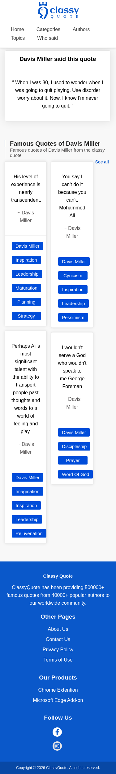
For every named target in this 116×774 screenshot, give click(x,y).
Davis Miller (27, 246)
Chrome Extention (58, 690)
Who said (47, 38)
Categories (48, 29)
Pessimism (73, 317)
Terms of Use (57, 659)
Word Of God (75, 474)
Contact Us (58, 639)
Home (17, 29)
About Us (58, 629)
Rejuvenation (29, 533)
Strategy (26, 315)
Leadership (26, 274)
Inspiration (26, 260)
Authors (81, 29)
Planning (26, 302)
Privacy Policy (58, 649)
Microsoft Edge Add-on (58, 700)
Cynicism (72, 275)
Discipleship (74, 446)
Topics (18, 38)
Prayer (72, 460)
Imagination (27, 491)
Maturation (26, 288)
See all (102, 161)
